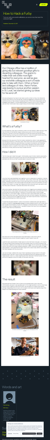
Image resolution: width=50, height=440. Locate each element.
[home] (6, 4)
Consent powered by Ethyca (37, 435)
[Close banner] (43, 422)
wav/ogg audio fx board (19, 203)
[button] (36, 4)
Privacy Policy (16, 433)
